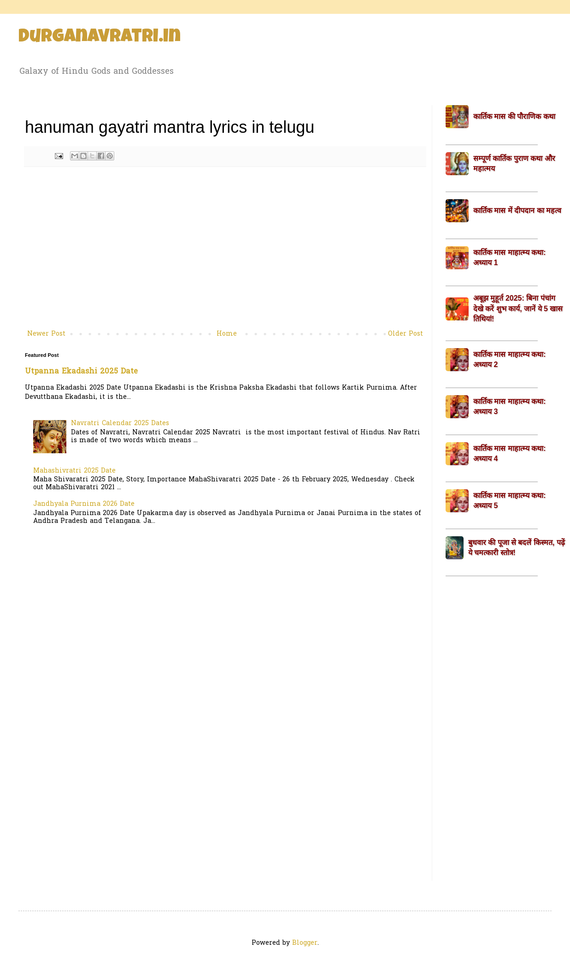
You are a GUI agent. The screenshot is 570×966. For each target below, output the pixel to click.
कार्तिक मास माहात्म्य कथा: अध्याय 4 (509, 453)
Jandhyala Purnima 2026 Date (84, 504)
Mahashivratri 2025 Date (74, 471)
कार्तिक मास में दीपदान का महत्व (517, 210)
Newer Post (46, 334)
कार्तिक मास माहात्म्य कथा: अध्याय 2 (509, 359)
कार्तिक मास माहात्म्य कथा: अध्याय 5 (509, 501)
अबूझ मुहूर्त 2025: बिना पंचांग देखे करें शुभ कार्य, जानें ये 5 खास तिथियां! (518, 308)
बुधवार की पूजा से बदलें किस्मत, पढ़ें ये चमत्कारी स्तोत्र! (516, 548)
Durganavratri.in (99, 38)
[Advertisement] (225, 252)
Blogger (304, 943)
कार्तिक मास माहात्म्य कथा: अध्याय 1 (509, 258)
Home (227, 334)
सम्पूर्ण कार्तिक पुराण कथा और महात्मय (514, 163)
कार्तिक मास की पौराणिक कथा (514, 116)
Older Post (405, 334)
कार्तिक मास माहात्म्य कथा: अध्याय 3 (509, 406)
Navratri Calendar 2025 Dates (120, 423)
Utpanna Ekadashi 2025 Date (81, 371)
